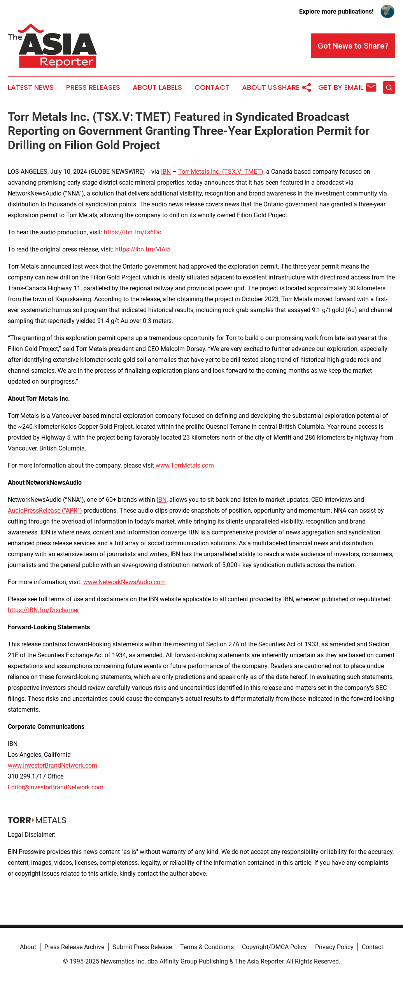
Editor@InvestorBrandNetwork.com (55, 787)
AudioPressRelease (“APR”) (45, 510)
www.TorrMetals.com (185, 465)
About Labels (157, 87)
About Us (259, 87)
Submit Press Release (142, 947)
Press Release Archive (74, 947)
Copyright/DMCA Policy (274, 947)
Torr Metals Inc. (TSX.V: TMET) (220, 171)
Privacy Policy (334, 947)
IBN (166, 171)
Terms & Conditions (207, 947)
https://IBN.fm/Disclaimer (43, 610)
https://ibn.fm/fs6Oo (132, 232)
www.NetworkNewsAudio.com (124, 582)
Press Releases (93, 87)
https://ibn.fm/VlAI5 (142, 249)
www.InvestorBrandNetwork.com (52, 765)
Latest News (31, 87)
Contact (212, 87)
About (28, 947)
